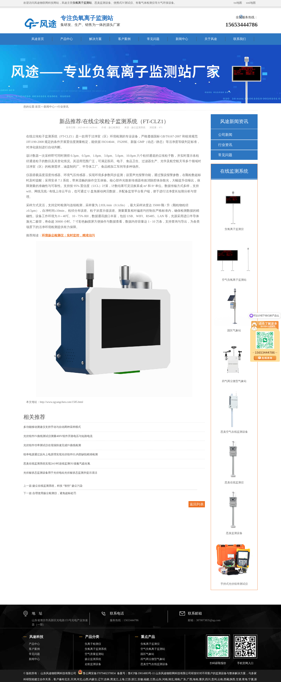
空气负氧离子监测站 (233, 258)
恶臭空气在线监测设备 (233, 410)
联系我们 (239, 39)
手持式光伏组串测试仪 (233, 562)
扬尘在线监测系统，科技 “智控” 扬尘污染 (57, 485)
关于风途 (211, 39)
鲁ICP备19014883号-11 (141, 673)
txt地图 (238, 2)
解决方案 (95, 39)
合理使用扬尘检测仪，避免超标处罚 (54, 493)
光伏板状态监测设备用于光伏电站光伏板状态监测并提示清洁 (60, 472)
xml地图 (251, 2)
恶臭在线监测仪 (233, 461)
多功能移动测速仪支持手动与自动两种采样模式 (52, 426)
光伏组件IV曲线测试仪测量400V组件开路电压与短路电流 (57, 436)
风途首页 (37, 39)
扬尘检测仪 (114, 127)
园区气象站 (233, 309)
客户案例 (124, 39)
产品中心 (66, 39)
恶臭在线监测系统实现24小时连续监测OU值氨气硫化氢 (56, 463)
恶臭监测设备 (233, 512)
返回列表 (197, 504)
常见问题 (153, 39)
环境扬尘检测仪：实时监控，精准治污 (68, 235)
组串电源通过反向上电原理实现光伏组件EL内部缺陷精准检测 (60, 454)
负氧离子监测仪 (233, 208)
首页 (38, 106)
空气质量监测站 (94, 654)
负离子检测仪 (93, 643)
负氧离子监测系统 (96, 649)
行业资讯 (63, 106)
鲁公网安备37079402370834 (97, 673)
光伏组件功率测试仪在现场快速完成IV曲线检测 (52, 445)
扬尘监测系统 (138, 127)
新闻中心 (182, 39)
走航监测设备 (93, 664)
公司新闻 (225, 135)
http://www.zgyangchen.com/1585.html (61, 402)
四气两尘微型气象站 (233, 360)
